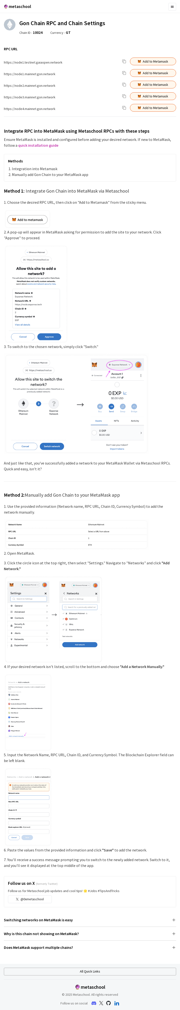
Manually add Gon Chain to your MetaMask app (50, 174)
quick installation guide (38, 145)
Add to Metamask (153, 61)
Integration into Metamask (34, 168)
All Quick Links (90, 971)
